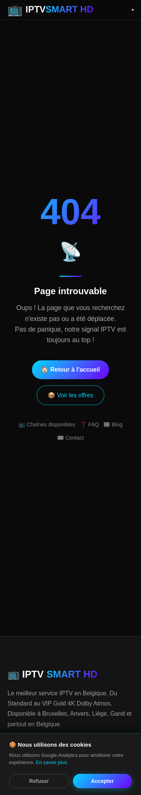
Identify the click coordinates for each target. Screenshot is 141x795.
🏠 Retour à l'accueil (70, 369)
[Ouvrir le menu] (132, 10)
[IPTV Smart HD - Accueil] (50, 9)
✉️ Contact (70, 438)
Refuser (39, 781)
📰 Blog (113, 424)
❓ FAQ (89, 424)
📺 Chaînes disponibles (47, 424)
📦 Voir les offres (70, 395)
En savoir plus (51, 762)
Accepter (102, 781)
